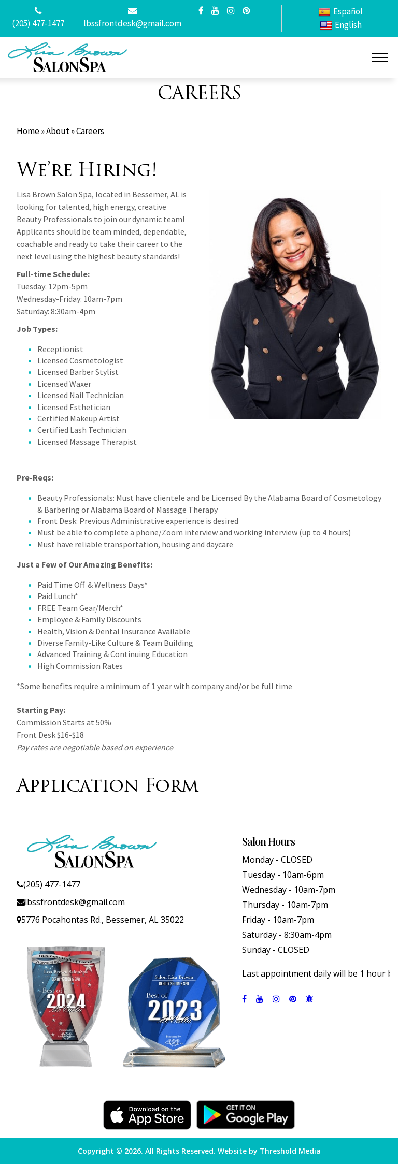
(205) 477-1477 (38, 23)
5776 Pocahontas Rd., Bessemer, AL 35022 (102, 919)
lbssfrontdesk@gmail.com (132, 23)
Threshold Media (290, 1151)
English (341, 25)
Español (340, 12)
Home (28, 131)
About (57, 131)
